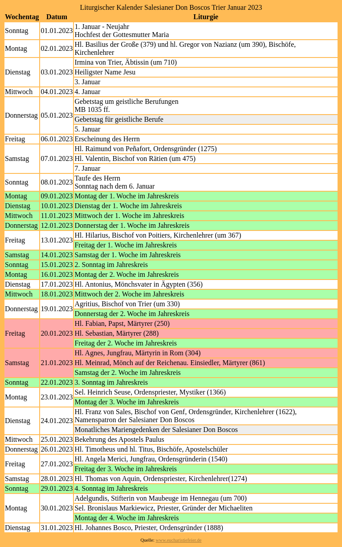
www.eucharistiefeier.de (179, 540)
